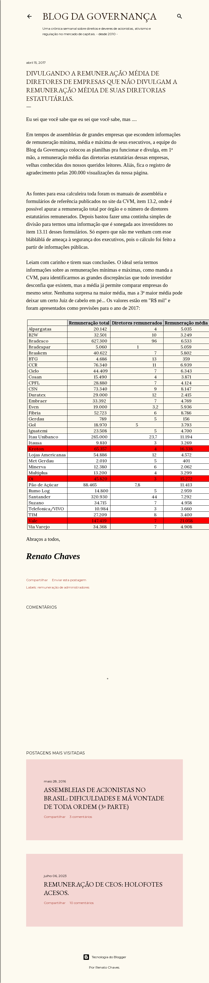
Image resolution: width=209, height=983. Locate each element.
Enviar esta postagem (69, 580)
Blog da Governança (99, 16)
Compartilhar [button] (37, 580)
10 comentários (82, 903)
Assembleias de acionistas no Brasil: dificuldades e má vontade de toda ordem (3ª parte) (104, 798)
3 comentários (81, 817)
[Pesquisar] (179, 15)
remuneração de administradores (63, 587)
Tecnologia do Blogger (104, 957)
